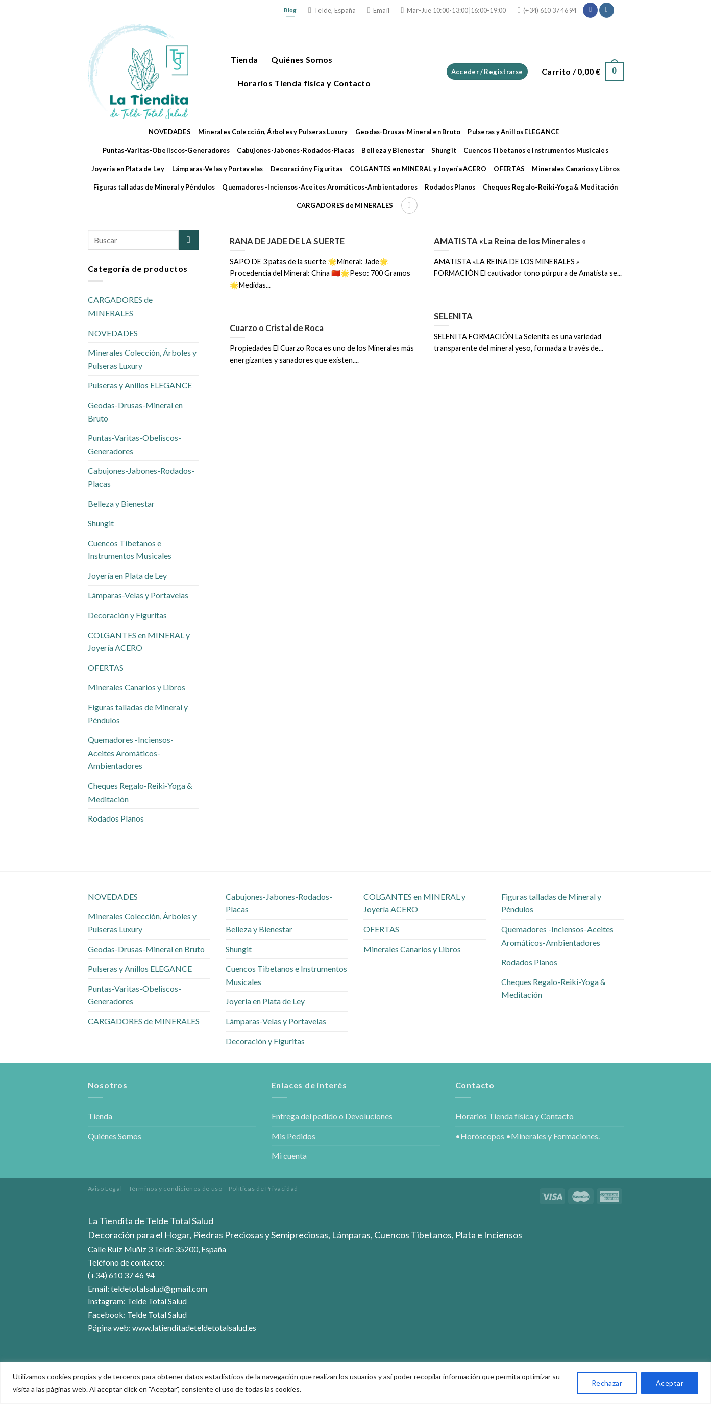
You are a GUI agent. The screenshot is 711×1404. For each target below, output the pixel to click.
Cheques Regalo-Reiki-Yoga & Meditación (550, 187)
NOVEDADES (170, 132)
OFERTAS (509, 169)
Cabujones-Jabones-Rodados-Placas (295, 150)
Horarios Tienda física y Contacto (304, 83)
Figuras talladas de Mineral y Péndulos (154, 187)
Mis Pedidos (293, 1136)
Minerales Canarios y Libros (576, 169)
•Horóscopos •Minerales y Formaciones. (527, 1136)
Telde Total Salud (157, 1301)
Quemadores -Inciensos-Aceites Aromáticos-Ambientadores (320, 187)
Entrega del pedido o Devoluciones (332, 1116)
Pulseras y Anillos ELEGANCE (513, 132)
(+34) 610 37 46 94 (121, 1275)
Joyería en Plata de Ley (128, 169)
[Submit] (189, 240)
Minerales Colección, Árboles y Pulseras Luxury (273, 132)
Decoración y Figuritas (307, 169)
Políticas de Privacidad (263, 1188)
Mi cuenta (289, 1155)
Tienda (244, 59)
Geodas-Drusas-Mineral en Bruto (408, 132)
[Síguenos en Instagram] (606, 10)
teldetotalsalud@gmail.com (159, 1288)
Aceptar (669, 1382)
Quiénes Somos (301, 59)
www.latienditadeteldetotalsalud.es (194, 1327)
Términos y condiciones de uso (176, 1188)
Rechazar (607, 1382)
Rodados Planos (450, 187)
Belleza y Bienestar (392, 150)
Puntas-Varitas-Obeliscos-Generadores (166, 150)
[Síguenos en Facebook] (590, 10)
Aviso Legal (105, 1188)
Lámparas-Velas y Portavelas (217, 169)
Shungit (443, 150)
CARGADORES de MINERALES (345, 205)
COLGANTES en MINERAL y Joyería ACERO (418, 169)
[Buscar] (409, 205)
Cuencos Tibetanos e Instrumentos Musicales (535, 150)
